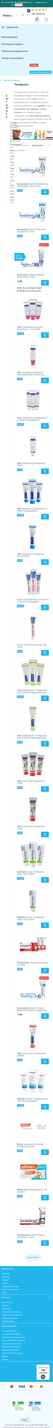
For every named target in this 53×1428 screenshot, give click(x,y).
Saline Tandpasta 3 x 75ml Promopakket (32, 1100)
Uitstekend (38, 14)
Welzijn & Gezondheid (12, 58)
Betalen (5, 1280)
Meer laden (32, 1257)
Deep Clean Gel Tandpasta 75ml (31, 230)
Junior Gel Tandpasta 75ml (31, 782)
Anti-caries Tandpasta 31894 (31, 1054)
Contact (5, 1305)
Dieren (5, 1356)
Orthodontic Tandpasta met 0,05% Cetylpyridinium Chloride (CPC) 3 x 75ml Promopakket (32, 691)
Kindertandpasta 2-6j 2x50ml (32, 1190)
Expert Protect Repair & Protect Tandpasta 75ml (32, 1009)
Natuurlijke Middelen (11, 1350)
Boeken (5, 1359)
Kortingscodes (8, 1321)
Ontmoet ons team (10, 1318)
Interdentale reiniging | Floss (16, 138)
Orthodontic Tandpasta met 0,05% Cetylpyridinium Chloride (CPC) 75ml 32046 (32, 736)
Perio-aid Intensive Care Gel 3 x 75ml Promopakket (33, 600)
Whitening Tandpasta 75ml (31, 464)
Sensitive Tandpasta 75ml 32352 (30, 555)
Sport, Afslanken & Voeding (13, 1340)
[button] (45, 192)
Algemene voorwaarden (12, 1315)
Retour (5, 1283)
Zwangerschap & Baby (12, 1343)
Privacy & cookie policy (11, 1312)
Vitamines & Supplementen (14, 51)
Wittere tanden (14, 199)
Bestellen (6, 1274)
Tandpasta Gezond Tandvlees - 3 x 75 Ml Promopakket (29, 328)
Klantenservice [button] (41, 2)
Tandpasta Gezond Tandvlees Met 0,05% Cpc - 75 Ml (31, 373)
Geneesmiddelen (9, 37)
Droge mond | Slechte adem (14, 127)
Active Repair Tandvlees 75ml (31, 1236)
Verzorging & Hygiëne (12, 44)
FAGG (4, 1293)
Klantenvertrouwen (10, 1289)
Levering (5, 1277)
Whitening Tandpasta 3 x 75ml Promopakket (32, 419)
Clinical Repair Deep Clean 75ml (30, 276)
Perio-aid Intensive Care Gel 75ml (32, 646)
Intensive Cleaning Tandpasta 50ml (30, 1145)
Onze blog (6, 1308)
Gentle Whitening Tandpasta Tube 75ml (32, 185)
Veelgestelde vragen (10, 1286)
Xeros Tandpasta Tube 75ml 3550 (30, 873)
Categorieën (9, 27)
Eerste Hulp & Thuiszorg (12, 1353)
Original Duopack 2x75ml (32, 963)
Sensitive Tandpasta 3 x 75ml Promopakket (32, 509)
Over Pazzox (7, 1302)
